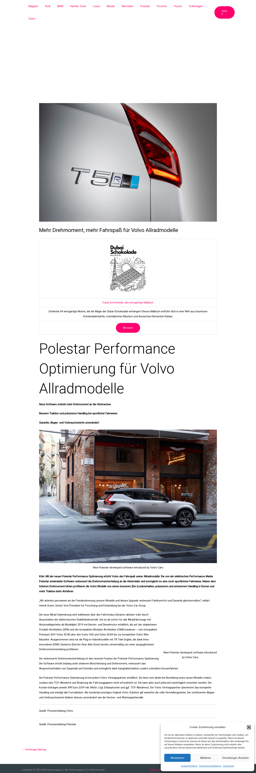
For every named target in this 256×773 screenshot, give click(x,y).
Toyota (171, 6)
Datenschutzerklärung (210, 766)
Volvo (203, 6)
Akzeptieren (177, 757)
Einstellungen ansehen (235, 757)
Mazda (111, 6)
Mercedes (126, 6)
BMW (65, 6)
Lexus (98, 6)
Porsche (157, 6)
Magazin (41, 6)
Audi (54, 6)
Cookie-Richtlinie (189, 766)
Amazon (128, 315)
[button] (249, 727)
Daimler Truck (81, 6)
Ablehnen (205, 757)
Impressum (228, 766)
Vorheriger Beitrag (34, 737)
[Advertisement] (128, 39)
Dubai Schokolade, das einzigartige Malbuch (128, 290)
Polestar (142, 6)
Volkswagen (188, 6)
